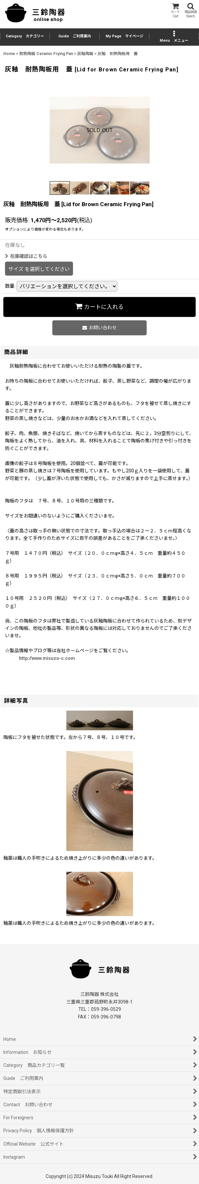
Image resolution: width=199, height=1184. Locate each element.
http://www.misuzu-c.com (47, 658)
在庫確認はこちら (26, 256)
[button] (190, 10)
